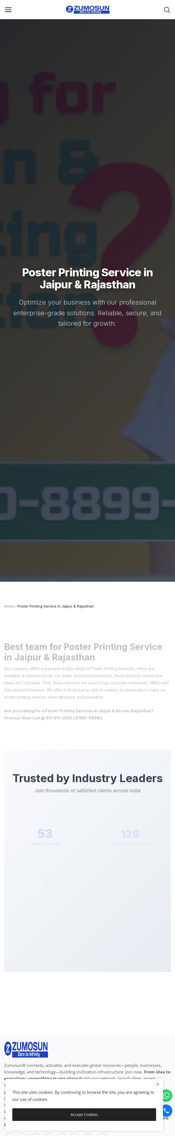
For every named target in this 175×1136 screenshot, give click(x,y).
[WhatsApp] (166, 1095)
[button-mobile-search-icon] (167, 9)
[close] (157, 1084)
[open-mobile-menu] (8, 9)
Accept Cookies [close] (84, 1114)
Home (9, 606)
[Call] (166, 1110)
